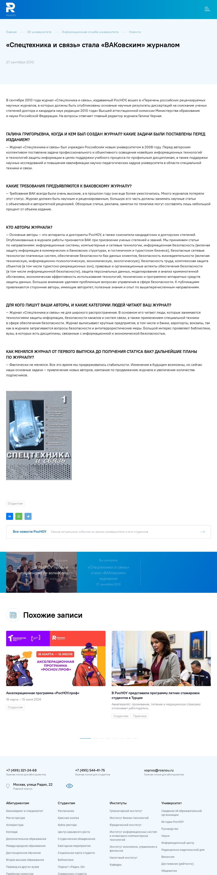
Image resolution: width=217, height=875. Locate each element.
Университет (171, 803)
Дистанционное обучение (23, 852)
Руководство (169, 828)
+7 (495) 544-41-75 (90, 770)
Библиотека (66, 859)
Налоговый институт (123, 857)
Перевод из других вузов (22, 866)
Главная (12, 32)
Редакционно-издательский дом (183, 849)
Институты (118, 803)
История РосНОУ (172, 821)
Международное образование (26, 845)
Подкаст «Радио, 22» (71, 866)
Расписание (66, 811)
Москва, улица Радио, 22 (33, 784)
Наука (165, 835)
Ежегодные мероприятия (74, 845)
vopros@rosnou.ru (159, 770)
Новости (135, 32)
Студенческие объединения (76, 838)
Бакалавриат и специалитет (24, 811)
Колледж (12, 831)
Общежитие (169, 870)
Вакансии (168, 856)
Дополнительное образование (26, 838)
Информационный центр (177, 842)
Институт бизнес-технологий (129, 818)
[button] (85, 737)
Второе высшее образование (25, 859)
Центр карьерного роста (74, 831)
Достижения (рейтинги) (177, 863)
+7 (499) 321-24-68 (21, 770)
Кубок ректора (67, 825)
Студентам (66, 803)
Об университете (39, 32)
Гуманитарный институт (126, 811)
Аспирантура (14, 825)
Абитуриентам (17, 803)
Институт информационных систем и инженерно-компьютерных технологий (133, 835)
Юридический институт (125, 825)
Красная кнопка (68, 818)
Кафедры (116, 864)
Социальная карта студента (76, 852)
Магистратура (15, 818)
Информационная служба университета (90, 32)
